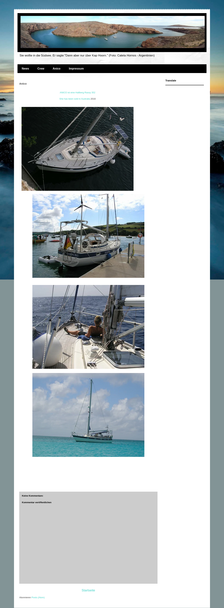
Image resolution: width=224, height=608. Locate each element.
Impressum (76, 68)
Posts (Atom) (38, 597)
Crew (40, 68)
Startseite (88, 590)
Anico (56, 68)
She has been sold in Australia (74, 98)
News (25, 68)
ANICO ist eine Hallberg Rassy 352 (77, 92)
